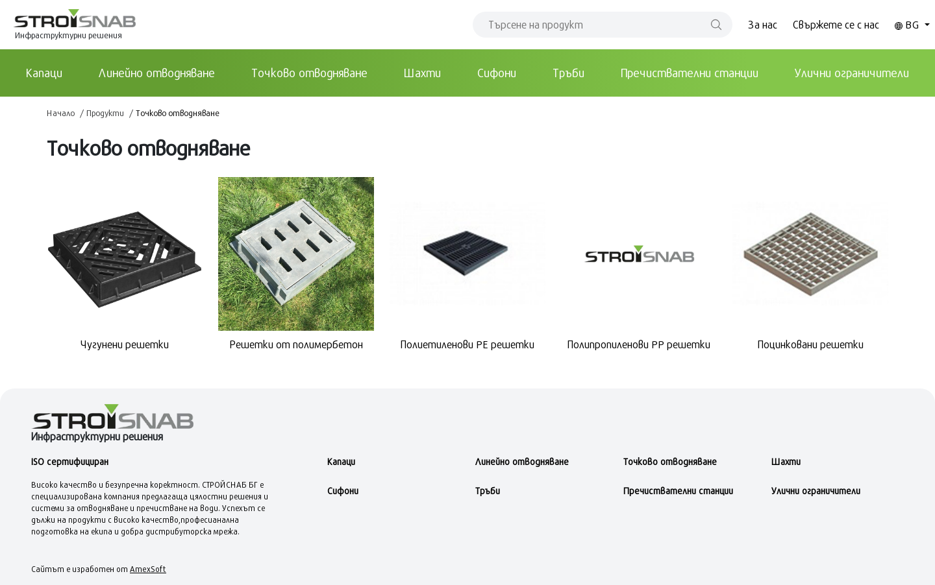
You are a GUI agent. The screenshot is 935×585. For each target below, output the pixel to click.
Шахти (422, 73)
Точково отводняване (309, 73)
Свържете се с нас (836, 24)
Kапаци (44, 73)
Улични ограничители (852, 73)
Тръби (568, 73)
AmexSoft (148, 568)
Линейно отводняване (157, 73)
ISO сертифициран (69, 461)
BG (908, 24)
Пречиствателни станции (689, 73)
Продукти (105, 113)
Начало (61, 113)
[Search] (602, 25)
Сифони (496, 73)
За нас (762, 24)
